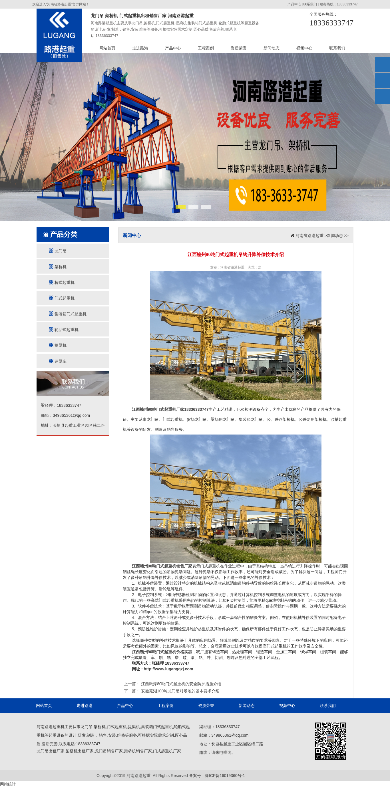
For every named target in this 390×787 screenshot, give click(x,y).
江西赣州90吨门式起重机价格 (158, 651)
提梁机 (58, 345)
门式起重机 (62, 298)
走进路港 (140, 48)
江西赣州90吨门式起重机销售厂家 (162, 566)
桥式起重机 (62, 282)
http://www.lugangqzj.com (168, 669)
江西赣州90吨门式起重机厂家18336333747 (170, 409)
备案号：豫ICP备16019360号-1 (217, 775)
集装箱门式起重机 (68, 313)
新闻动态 (272, 48)
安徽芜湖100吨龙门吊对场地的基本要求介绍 (180, 691)
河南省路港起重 (309, 235)
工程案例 (206, 48)
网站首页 (107, 48)
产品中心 (294, 4)
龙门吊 (58, 250)
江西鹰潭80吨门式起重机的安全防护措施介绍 (180, 684)
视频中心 (304, 48)
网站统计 (8, 784)
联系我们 (310, 4)
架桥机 (58, 266)
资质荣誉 (239, 48)
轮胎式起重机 (64, 329)
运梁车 (58, 361)
